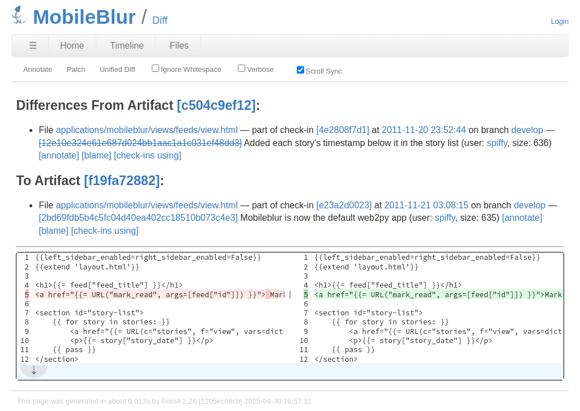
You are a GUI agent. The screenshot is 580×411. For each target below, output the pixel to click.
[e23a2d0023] (344, 205)
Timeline (127, 45)
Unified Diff (117, 69)
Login (560, 21)
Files (179, 45)
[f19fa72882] (122, 180)
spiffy (497, 143)
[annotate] (59, 155)
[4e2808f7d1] (342, 130)
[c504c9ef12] (216, 105)
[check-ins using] (147, 155)
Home (72, 45)
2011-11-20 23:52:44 (424, 130)
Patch (76, 69)
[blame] (96, 155)
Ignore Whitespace (186, 69)
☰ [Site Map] (33, 45)
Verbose (256, 69)
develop (527, 130)
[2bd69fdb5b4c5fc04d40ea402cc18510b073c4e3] (138, 217)
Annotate (37, 69)
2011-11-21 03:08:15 (427, 205)
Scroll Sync (319, 70)
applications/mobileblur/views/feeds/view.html (147, 130)
